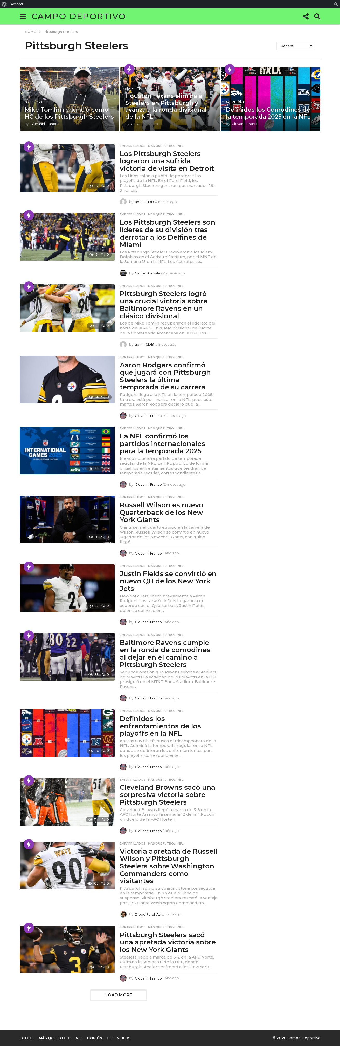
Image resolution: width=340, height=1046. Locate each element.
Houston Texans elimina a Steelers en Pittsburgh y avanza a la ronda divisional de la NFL (166, 106)
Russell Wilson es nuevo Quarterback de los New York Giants (161, 512)
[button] (23, 16)
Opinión (94, 1038)
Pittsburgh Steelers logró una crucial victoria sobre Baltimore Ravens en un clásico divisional (163, 304)
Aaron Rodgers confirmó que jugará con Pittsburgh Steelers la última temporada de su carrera (165, 376)
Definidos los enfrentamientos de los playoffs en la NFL (160, 726)
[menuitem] (4, 4)
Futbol (27, 1038)
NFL (180, 145)
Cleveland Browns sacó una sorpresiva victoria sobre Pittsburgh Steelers (167, 794)
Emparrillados (132, 145)
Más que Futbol (161, 145)
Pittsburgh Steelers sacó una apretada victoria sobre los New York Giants (168, 942)
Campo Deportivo (78, 16)
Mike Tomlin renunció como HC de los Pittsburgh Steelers (69, 113)
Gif (110, 1038)
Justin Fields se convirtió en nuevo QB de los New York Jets (168, 581)
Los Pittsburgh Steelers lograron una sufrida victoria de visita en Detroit (167, 161)
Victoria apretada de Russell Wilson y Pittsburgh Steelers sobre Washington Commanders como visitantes (168, 866)
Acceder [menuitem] (17, 4)
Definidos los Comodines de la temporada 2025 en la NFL (268, 113)
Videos (123, 1038)
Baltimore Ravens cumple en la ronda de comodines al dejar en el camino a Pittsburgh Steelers (165, 653)
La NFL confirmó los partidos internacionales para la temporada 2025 (162, 443)
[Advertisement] (264, 176)
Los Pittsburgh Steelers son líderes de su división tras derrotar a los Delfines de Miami (167, 233)
